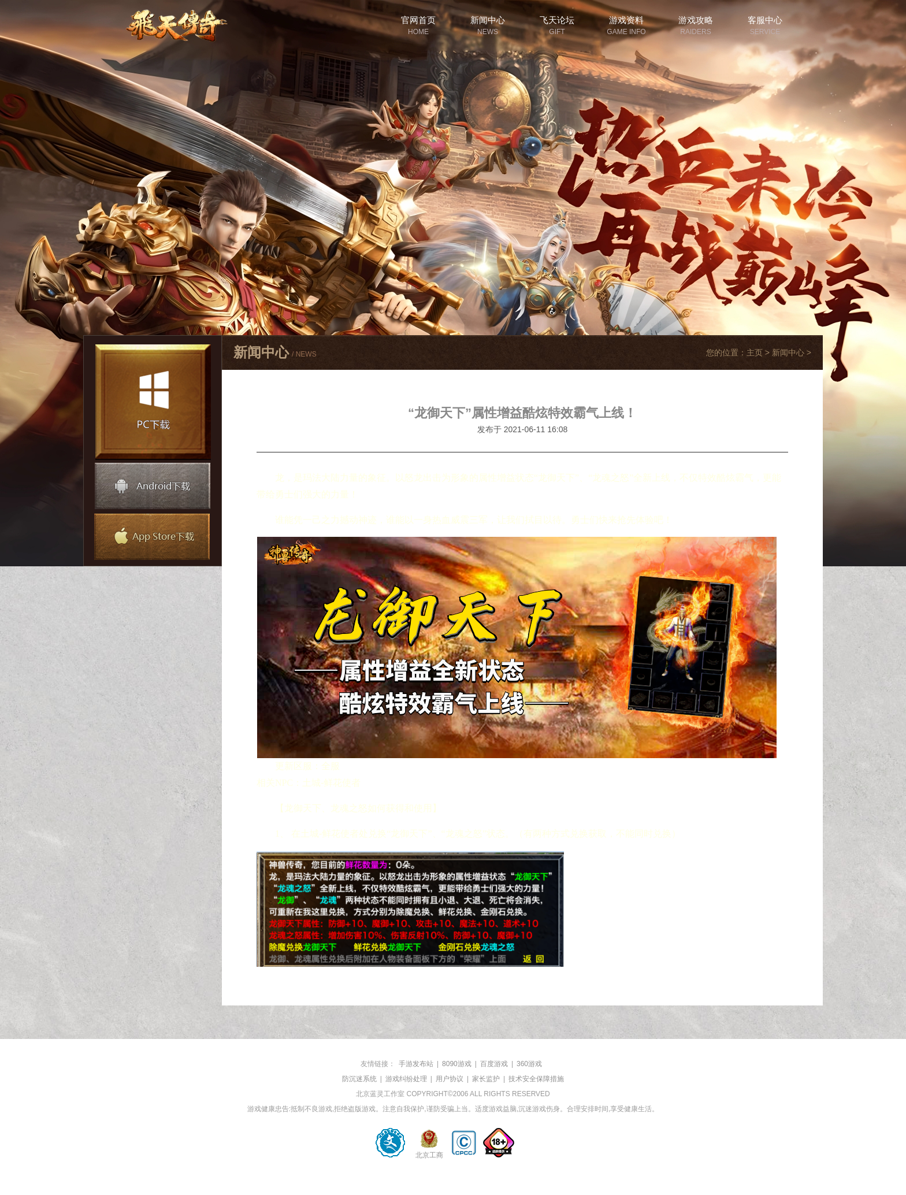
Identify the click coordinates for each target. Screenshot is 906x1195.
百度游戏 (494, 1064)
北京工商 (429, 1153)
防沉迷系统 (359, 1079)
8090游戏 (456, 1064)
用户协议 (449, 1079)
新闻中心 (788, 352)
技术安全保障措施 (536, 1079)
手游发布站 (416, 1064)
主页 (755, 352)
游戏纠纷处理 (406, 1079)
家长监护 (486, 1079)
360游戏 (529, 1064)
